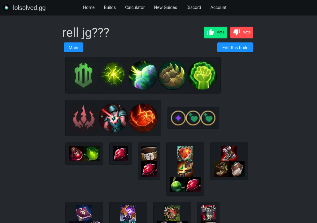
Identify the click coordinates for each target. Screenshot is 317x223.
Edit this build (235, 47)
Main (73, 47)
